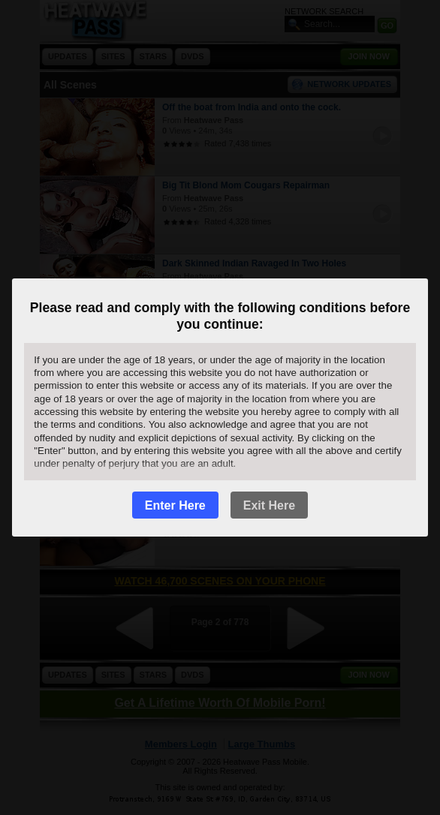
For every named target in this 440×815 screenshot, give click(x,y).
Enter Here (175, 505)
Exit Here (269, 505)
